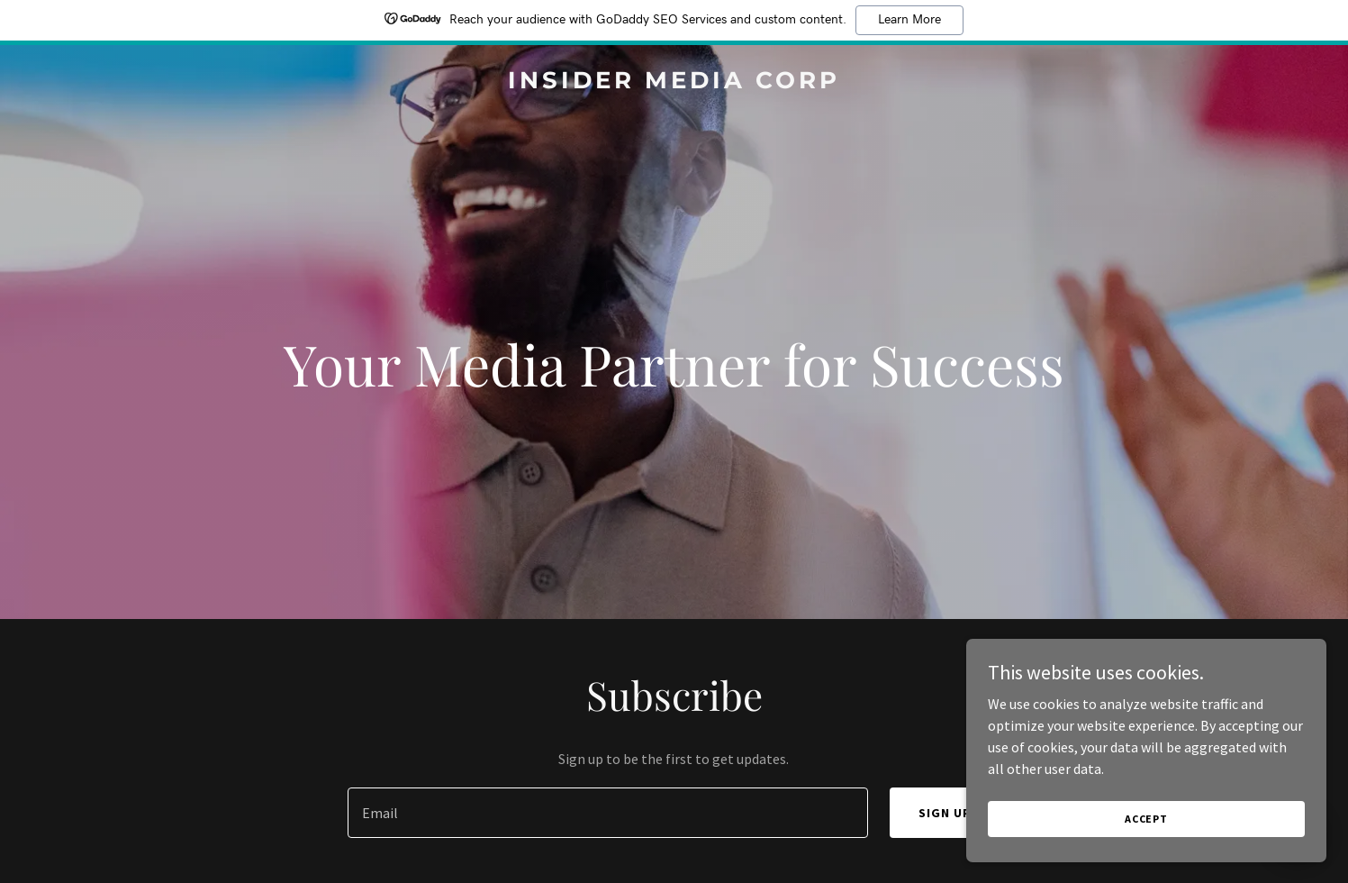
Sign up (945, 813)
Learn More (909, 20)
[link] (673, 83)
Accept (1146, 818)
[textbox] (608, 812)
